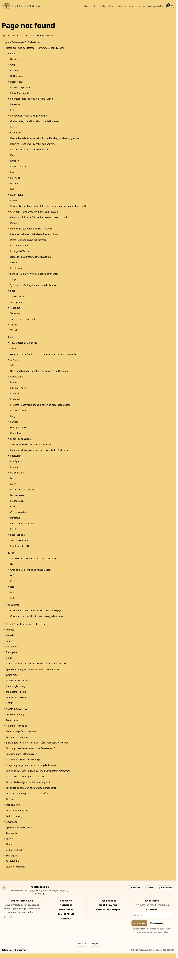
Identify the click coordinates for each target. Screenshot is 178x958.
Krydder (14, 160)
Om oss (141, 6)
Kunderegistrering (15, 686)
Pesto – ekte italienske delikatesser (28, 239)
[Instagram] (11, 917)
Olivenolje (121, 6)
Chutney (14, 70)
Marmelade (16, 183)
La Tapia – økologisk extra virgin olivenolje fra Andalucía (39, 450)
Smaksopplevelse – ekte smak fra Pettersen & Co (31, 748)
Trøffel (13, 324)
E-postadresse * (152, 909)
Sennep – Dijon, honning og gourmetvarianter (34, 273)
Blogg (9, 657)
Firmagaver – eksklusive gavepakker (29, 115)
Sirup (13, 279)
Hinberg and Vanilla (20, 438)
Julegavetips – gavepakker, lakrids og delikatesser (31, 765)
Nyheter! (14, 189)
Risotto (14, 262)
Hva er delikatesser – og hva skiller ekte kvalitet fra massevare (38, 770)
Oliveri (13, 506)
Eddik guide (12, 855)
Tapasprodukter (18, 302)
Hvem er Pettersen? (16, 866)
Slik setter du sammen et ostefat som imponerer (31, 787)
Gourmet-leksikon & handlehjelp (23, 759)
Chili (12, 64)
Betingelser (12, 652)
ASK (12, 365)
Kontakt (132, 6)
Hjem (86, 6)
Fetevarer (15, 104)
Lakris (13, 172)
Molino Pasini (17, 500)
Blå (12, 564)
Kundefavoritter (18, 166)
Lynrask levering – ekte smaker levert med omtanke (32, 669)
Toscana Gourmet (19, 540)
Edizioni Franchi (18, 387)
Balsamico (15, 59)
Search (9, 641)
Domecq (14, 382)
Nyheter (10, 838)
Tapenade (15, 307)
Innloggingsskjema (16, 691)
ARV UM (14, 359)
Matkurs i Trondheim (17, 680)
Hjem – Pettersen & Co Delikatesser (22, 42)
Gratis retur (12, 674)
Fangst (13, 416)
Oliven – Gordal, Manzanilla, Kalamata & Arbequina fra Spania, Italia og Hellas (50, 206)
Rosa (12, 581)
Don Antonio (16, 376)
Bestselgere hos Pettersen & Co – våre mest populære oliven (37, 742)
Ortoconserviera (18, 512)
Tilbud (13, 330)
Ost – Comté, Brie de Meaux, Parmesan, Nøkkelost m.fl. (38, 217)
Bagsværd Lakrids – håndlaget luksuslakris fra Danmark (39, 371)
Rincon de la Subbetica (22, 523)
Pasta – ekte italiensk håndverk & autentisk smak (35, 234)
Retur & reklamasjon (108, 909)
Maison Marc (17, 472)
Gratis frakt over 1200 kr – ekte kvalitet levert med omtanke (36, 663)
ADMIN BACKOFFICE (16, 708)
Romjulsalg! (16, 268)
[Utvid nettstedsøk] (172, 6)
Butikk (94, 6)
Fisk (12, 110)
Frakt (149, 887)
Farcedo (14, 421)
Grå (12, 575)
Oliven (111, 6)
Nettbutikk (165, 887)
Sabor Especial (17, 534)
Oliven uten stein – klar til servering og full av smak (36, 616)
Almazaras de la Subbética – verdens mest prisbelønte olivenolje (43, 354)
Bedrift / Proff (66, 914)
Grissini (14, 127)
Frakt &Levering (14, 816)
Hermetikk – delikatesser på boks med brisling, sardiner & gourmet (45, 138)
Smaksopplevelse (155, 6)
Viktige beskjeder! (15, 850)
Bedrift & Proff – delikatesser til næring (26, 624)
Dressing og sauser (20, 87)
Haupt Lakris (16, 433)
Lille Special (16, 461)
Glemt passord (13, 720)
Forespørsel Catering (17, 737)
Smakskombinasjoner (17, 810)
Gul (12, 598)
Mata (13, 478)
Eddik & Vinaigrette (20, 93)
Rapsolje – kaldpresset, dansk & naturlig (31, 256)
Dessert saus (16, 81)
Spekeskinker (17, 296)
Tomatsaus (16, 313)
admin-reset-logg (15, 714)
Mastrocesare (17, 495)
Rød (12, 586)
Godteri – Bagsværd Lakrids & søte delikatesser (34, 121)
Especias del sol (18, 410)
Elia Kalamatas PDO (20, 546)
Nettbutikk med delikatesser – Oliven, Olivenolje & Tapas (35, 47)
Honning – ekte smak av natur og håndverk (32, 143)
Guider (102, 6)
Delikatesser (16, 76)
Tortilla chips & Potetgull (22, 319)
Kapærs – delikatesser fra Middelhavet (30, 149)
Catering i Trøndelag (16, 725)
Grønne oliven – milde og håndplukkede (31, 569)
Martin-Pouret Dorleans (22, 489)
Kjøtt (12, 155)
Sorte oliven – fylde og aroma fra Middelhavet (33, 558)
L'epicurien (15, 455)
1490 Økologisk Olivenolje (23, 342)
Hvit (12, 592)
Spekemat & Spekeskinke (19, 827)
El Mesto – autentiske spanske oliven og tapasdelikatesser (40, 404)
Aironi (13, 348)
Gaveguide (11, 821)
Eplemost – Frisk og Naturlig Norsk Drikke (31, 98)
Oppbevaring (13, 804)
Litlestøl (14, 467)
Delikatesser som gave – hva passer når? (27, 793)
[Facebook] (4, 917)
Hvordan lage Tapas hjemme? (21, 731)
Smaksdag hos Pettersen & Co (21, 753)
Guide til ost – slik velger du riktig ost (25, 776)
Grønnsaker (16, 132)
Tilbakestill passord (16, 697)
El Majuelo (15, 399)
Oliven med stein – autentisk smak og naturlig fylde (36, 610)
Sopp (13, 290)
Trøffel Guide (12, 861)
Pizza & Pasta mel (19, 245)
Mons (13, 483)
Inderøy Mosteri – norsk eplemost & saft (31, 444)
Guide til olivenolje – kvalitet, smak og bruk (28, 782)
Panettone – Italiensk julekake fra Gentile (31, 228)
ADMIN (10, 703)
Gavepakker (12, 833)
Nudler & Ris (16, 194)
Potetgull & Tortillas (20, 251)
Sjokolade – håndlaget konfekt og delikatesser (34, 285)
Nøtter (13, 200)
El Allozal (14, 393)
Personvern (12, 646)
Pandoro (14, 223)
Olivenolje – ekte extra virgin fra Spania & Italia (34, 211)
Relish (13, 529)
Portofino (15, 517)
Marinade (15, 177)
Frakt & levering (108, 904)
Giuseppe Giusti (18, 427)
